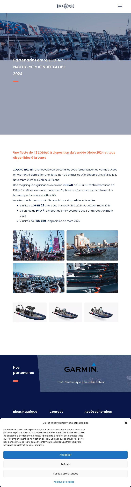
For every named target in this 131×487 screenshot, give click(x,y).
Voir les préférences (65, 473)
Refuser (65, 464)
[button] (126, 423)
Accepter (65, 455)
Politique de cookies (64, 481)
